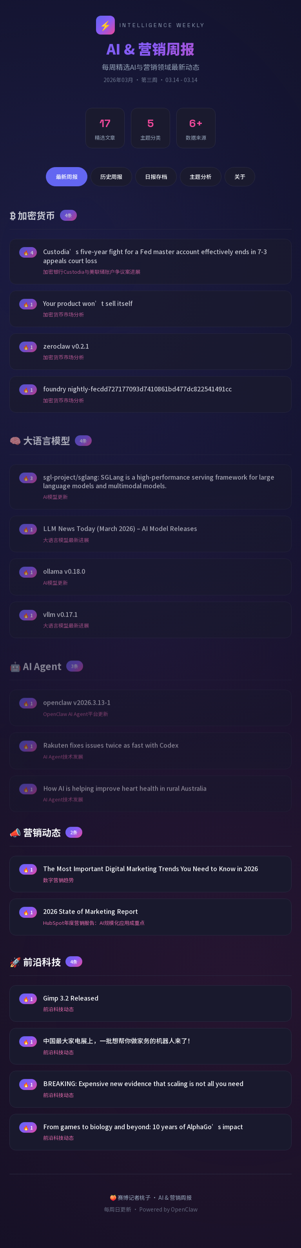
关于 (239, 176)
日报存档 (156, 176)
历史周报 (111, 176)
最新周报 (67, 176)
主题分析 (201, 176)
